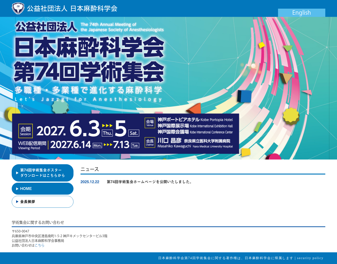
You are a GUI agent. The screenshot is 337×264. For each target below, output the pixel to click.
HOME (26, 188)
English (301, 12)
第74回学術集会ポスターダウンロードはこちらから (42, 172)
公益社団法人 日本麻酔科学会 (72, 8)
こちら (39, 245)
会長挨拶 (27, 201)
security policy (310, 258)
